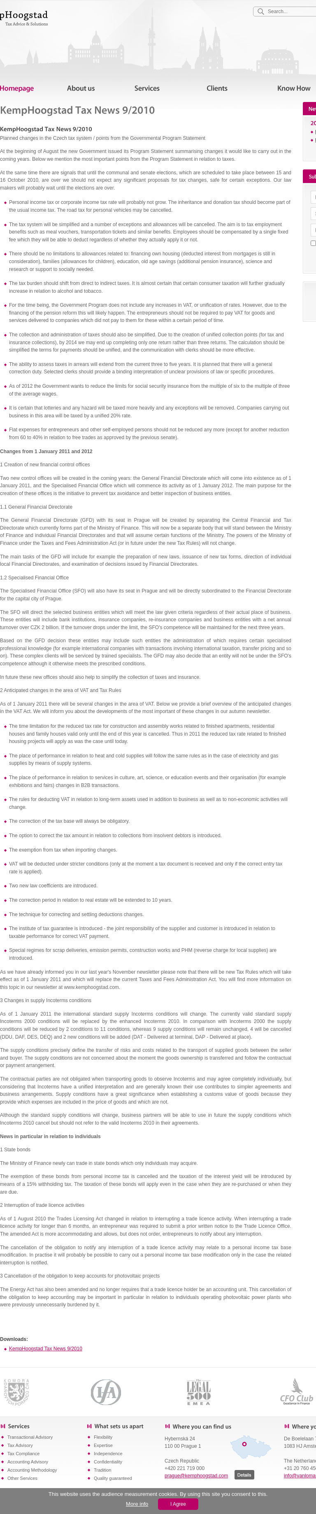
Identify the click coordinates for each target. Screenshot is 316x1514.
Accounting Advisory (27, 1461)
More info (137, 1504)
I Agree (178, 1504)
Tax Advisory (20, 1445)
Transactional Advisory (30, 1437)
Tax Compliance (23, 1453)
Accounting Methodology (32, 1470)
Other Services (22, 1478)
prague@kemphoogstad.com (196, 1476)
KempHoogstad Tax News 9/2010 (45, 1349)
